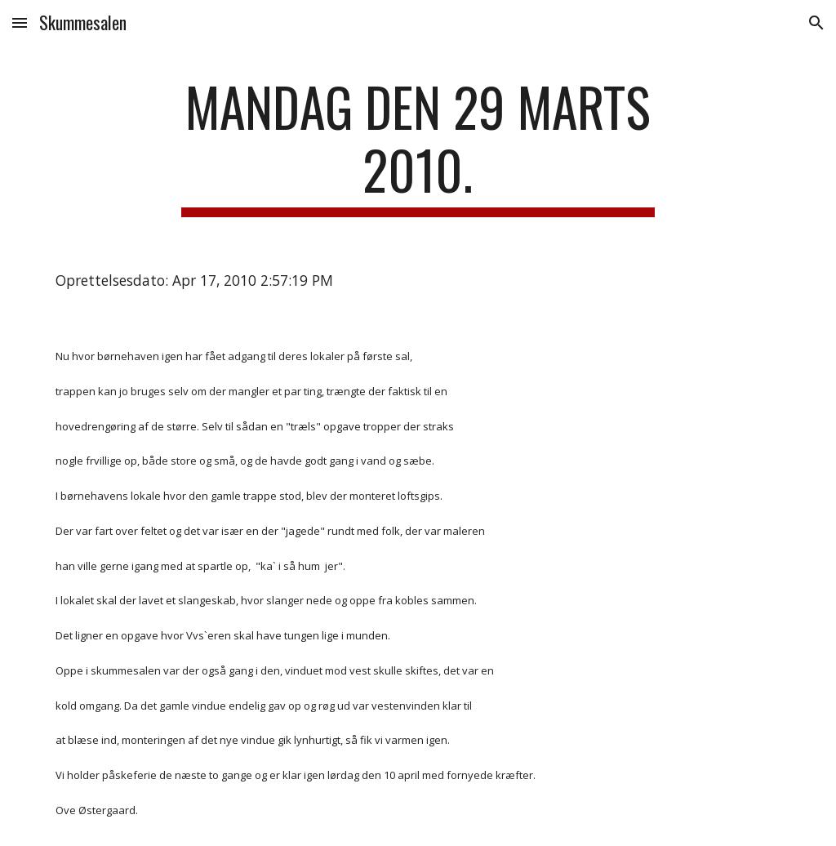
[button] (19, 22)
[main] (417, 146)
